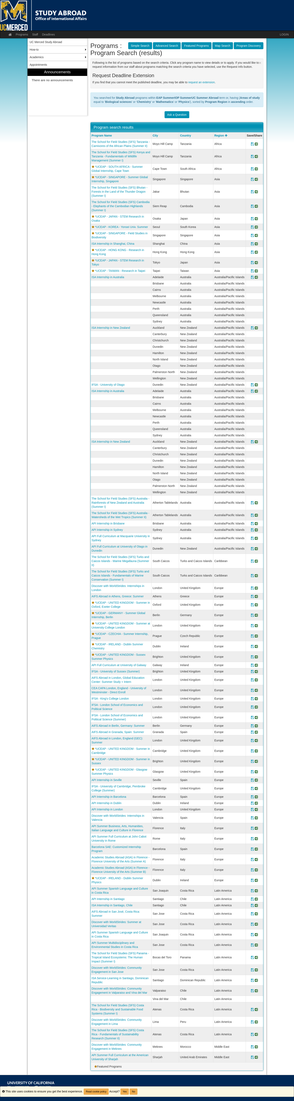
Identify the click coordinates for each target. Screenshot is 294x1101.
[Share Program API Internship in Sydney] (256, 529)
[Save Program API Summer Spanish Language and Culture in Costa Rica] (252, 890)
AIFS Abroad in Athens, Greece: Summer (118, 596)
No (133, 1091)
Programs (22, 34)
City (155, 135)
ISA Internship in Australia (108, 277)
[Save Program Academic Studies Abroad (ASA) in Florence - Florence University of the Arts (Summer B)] (252, 869)
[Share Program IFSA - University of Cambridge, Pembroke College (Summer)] (256, 788)
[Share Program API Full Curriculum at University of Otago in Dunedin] (256, 548)
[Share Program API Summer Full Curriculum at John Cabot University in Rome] (256, 838)
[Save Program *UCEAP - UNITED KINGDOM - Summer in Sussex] (252, 761)
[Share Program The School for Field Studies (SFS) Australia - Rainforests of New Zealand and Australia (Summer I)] (256, 502)
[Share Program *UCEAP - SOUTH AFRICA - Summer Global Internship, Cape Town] (256, 168)
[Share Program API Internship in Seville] (256, 780)
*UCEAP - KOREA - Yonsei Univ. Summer (121, 227)
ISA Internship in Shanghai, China (113, 243)
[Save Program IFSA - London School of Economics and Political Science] (252, 707)
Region (220, 135)
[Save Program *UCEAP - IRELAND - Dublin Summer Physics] (252, 880)
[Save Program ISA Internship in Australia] (252, 277)
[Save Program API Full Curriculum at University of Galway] (252, 665)
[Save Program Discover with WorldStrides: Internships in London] (252, 588)
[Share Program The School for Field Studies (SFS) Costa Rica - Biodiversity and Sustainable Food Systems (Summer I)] (256, 1009)
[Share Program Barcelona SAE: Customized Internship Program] (256, 849)
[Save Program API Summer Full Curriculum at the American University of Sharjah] (252, 1057)
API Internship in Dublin (106, 803)
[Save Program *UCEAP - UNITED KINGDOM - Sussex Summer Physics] (252, 656)
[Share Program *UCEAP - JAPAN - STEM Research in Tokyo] (256, 262)
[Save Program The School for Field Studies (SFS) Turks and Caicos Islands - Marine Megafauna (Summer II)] (252, 561)
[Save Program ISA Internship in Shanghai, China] (252, 243)
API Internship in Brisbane (108, 523)
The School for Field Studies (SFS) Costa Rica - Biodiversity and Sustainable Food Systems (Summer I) (118, 1009)
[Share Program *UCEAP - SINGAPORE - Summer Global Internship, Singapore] (256, 179)
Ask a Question (177, 114)
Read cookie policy (96, 1091)
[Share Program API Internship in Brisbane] (256, 523)
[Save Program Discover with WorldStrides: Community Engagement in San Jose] (252, 969)
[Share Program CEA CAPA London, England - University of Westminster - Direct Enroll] (256, 690)
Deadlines (48, 34)
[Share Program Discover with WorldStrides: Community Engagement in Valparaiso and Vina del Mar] (256, 990)
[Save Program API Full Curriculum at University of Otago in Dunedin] (252, 548)
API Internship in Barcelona (109, 796)
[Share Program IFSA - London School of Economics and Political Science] (256, 707)
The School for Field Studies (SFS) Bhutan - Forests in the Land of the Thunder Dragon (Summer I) (119, 191)
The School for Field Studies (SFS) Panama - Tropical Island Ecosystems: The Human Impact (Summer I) (120, 957)
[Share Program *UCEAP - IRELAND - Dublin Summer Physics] (256, 880)
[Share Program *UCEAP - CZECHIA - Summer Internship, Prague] (256, 636)
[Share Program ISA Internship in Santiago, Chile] (256, 905)
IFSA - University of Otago (108, 384)
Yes (125, 1091)
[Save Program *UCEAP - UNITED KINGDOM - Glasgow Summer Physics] (252, 771)
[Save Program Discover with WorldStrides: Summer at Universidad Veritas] (252, 924)
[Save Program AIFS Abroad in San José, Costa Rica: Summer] (252, 913)
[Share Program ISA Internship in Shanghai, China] (256, 243)
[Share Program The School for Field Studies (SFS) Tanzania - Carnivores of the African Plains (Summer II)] (256, 144)
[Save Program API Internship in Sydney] (252, 529)
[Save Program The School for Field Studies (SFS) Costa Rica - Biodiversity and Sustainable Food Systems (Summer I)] (252, 1009)
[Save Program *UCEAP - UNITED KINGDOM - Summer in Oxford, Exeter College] (252, 604)
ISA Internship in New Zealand (111, 327)
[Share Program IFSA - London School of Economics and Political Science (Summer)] (256, 717)
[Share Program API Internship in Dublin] (256, 803)
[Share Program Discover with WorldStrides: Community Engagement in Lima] (256, 1021)
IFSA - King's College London (110, 698)
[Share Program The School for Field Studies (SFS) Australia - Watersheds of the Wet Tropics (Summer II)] (256, 515)
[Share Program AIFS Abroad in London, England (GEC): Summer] (256, 740)
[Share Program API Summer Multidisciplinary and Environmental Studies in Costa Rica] (256, 945)
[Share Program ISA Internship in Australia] (256, 277)
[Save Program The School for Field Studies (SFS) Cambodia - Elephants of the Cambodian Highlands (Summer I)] (252, 206)
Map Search (222, 45)
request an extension (201, 82)
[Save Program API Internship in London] (252, 809)
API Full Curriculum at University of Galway (119, 665)
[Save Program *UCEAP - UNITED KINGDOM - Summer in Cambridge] (252, 750)
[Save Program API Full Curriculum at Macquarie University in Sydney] (252, 538)
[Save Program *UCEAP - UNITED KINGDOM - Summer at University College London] (252, 625)
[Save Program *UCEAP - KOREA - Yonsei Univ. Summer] (252, 227)
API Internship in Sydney (107, 529)
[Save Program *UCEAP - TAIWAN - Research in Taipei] (252, 270)
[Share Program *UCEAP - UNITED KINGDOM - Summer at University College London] (256, 625)
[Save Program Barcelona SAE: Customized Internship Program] (252, 849)
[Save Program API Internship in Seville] (252, 780)
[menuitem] (57, 92)
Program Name (102, 135)
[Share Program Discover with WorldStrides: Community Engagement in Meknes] (256, 1046)
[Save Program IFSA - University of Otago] (252, 384)
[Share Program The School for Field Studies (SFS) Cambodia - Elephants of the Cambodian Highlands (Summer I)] (256, 206)
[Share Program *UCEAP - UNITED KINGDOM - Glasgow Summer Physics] (256, 771)
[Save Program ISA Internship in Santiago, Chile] (252, 905)
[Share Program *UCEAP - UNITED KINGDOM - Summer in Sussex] (256, 761)
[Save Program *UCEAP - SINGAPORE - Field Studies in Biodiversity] (252, 235)
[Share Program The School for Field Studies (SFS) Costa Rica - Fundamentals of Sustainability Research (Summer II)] (256, 1034)
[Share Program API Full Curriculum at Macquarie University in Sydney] (256, 538)
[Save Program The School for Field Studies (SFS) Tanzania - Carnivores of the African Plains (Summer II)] (252, 144)
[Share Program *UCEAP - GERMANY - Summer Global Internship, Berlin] (256, 615)
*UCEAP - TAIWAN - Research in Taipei (120, 270)
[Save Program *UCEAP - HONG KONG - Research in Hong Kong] (252, 252)
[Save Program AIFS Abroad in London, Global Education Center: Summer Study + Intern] (252, 679)
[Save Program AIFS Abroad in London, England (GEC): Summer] (252, 740)
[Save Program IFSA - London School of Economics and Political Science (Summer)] (252, 717)
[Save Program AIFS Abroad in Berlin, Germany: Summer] (252, 725)
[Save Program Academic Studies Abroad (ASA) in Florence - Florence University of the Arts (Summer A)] (252, 859)
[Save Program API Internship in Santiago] (252, 899)
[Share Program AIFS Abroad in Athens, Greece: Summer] (256, 596)
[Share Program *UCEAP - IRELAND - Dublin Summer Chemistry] (256, 646)
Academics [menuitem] (36, 57)
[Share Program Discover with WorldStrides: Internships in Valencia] (256, 817)
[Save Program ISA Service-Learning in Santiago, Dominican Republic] (252, 980)
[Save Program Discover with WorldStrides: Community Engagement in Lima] (252, 1021)
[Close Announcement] (260, 63)
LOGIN (284, 34)
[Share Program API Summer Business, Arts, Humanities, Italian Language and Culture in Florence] (256, 828)
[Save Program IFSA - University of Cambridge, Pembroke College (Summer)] (252, 788)
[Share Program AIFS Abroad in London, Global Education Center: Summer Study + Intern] (256, 679)
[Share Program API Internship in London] (256, 809)
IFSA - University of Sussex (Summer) (116, 671)
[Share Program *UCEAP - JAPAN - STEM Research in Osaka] (256, 218)
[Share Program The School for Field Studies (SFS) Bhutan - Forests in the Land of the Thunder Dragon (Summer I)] (256, 191)
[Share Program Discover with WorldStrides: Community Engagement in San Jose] (256, 969)
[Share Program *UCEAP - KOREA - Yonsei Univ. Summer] (256, 227)
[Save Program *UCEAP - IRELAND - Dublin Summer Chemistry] (252, 646)
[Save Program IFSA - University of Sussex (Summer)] (252, 671)
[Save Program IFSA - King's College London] (252, 698)
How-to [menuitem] (34, 49)
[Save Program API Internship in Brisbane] (252, 523)
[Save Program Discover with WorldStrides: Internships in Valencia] (252, 817)
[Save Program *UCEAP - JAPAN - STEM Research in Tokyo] (252, 262)
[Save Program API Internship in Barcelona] (252, 796)
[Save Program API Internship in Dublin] (252, 803)
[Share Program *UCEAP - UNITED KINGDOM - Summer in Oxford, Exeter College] (256, 604)
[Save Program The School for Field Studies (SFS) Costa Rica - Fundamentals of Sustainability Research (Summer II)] (252, 1034)
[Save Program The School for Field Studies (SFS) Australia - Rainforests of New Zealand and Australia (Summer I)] (252, 502)
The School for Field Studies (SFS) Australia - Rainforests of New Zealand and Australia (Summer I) (120, 502)
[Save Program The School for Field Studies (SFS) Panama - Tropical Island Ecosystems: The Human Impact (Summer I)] (252, 957)
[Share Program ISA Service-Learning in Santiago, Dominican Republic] (256, 980)
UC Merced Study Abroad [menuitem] (46, 42)
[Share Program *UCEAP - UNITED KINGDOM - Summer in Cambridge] (256, 750)
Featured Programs (196, 45)
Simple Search (140, 45)
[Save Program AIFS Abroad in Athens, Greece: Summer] (252, 596)
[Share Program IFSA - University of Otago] (256, 384)
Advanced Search (167, 45)
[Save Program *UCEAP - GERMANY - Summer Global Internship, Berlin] (252, 615)
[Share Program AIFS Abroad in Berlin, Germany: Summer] (256, 725)
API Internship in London (107, 809)
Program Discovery (248, 45)
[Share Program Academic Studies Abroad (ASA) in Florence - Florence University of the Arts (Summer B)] (256, 869)
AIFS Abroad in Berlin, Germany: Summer (118, 725)
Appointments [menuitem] (38, 64)
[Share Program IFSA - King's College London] (256, 698)
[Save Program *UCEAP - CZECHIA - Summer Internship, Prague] (252, 636)
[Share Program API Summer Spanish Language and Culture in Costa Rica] (256, 890)
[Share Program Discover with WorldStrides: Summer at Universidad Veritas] (256, 924)
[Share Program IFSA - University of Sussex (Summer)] (256, 671)
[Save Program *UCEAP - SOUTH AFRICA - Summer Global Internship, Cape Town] (252, 168)
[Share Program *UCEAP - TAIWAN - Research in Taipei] (256, 270)
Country (185, 135)
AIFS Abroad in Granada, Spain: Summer (118, 732)
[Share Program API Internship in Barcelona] (256, 796)
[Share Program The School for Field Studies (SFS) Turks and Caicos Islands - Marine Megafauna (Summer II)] (256, 561)
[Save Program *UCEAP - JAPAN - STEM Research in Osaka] (252, 218)
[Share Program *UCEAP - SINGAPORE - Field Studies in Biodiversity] (256, 235)
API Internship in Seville (107, 780)
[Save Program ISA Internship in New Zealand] (252, 327)
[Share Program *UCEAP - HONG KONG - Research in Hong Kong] (256, 252)
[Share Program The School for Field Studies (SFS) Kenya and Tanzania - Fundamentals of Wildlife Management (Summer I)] (256, 156)
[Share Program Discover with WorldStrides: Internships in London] (256, 588)
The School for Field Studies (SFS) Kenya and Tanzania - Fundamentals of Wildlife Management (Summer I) (121, 156)
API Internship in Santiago (108, 899)
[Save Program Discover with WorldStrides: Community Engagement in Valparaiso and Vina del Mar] (252, 990)
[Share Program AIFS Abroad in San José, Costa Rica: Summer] (256, 913)
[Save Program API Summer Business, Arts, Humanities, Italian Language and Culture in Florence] (252, 828)
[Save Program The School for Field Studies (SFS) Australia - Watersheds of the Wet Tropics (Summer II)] (252, 515)
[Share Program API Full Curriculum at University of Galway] (256, 665)
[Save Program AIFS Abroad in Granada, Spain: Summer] (252, 732)
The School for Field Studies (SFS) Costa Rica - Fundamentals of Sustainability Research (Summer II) (118, 1034)
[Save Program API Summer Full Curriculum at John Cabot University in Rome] (252, 838)
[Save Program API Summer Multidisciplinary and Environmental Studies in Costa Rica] (252, 945)
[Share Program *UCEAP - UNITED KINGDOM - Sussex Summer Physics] (256, 656)
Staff (35, 34)
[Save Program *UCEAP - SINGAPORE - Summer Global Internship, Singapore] (252, 179)
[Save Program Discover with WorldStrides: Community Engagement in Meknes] (252, 1046)
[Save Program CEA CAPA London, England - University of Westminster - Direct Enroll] (252, 690)
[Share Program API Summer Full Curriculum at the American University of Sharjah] (256, 1057)
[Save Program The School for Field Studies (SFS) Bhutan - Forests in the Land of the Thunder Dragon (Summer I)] (252, 191)
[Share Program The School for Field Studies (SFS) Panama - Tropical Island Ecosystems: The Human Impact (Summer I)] (256, 957)
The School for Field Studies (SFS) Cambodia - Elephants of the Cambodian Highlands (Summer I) (121, 206)
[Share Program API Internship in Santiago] (256, 899)
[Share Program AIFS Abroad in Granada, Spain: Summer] (256, 732)
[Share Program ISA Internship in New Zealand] (256, 327)
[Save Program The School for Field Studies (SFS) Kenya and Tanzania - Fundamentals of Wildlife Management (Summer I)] (252, 156)
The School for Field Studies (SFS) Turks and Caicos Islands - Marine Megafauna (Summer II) (120, 561)
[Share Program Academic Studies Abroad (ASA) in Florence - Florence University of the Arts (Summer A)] (256, 859)
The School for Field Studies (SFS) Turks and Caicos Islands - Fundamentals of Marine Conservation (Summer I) (120, 575)
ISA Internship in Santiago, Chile (112, 905)
